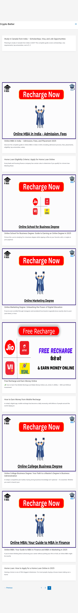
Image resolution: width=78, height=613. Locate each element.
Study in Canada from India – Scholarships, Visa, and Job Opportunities (35, 39)
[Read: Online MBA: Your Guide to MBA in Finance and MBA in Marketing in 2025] (39, 547)
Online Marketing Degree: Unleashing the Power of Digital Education (33, 307)
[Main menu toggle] (76, 24)
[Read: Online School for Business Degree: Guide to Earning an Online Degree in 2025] (39, 231)
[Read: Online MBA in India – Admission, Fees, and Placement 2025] (39, 138)
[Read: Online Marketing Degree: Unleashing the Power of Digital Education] (39, 304)
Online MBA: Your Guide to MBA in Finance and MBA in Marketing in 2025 (35, 550)
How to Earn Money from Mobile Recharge (22, 399)
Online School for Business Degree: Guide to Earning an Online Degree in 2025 (37, 233)
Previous (8, 588)
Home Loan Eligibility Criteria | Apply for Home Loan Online (29, 159)
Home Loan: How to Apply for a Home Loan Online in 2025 (29, 568)
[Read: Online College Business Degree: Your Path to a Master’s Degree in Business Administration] (39, 471)
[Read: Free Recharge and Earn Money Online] (39, 378)
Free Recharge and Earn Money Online (20, 381)
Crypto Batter (7, 24)
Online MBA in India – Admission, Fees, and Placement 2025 (30, 141)
